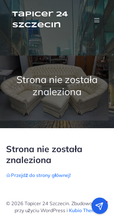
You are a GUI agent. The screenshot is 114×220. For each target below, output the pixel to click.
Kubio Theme (83, 210)
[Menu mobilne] (97, 20)
